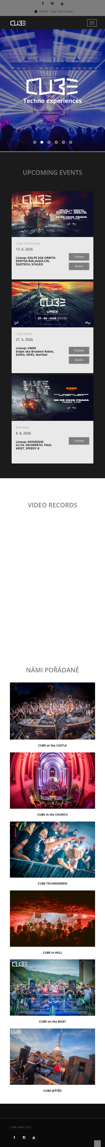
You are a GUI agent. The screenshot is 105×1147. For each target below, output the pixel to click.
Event (79, 266)
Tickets (79, 257)
